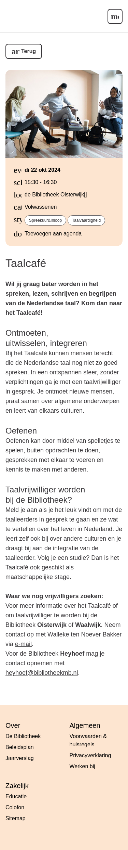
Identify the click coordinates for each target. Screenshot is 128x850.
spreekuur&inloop (45, 220)
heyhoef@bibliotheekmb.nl (41, 672)
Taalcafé (25, 263)
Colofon (14, 807)
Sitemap (15, 818)
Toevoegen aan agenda (53, 233)
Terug (28, 51)
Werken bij (82, 766)
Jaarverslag (19, 758)
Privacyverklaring (90, 755)
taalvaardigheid (86, 220)
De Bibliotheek (23, 736)
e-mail (23, 644)
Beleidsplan (19, 747)
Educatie (16, 796)
